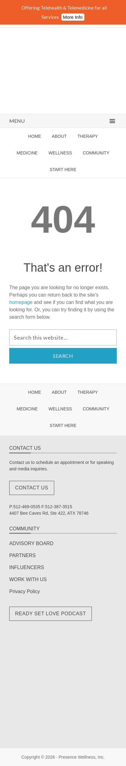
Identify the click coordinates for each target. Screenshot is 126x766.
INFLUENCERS (26, 567)
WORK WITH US (28, 579)
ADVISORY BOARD (31, 543)
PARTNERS (22, 555)
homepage (21, 302)
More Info (73, 17)
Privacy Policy (24, 591)
